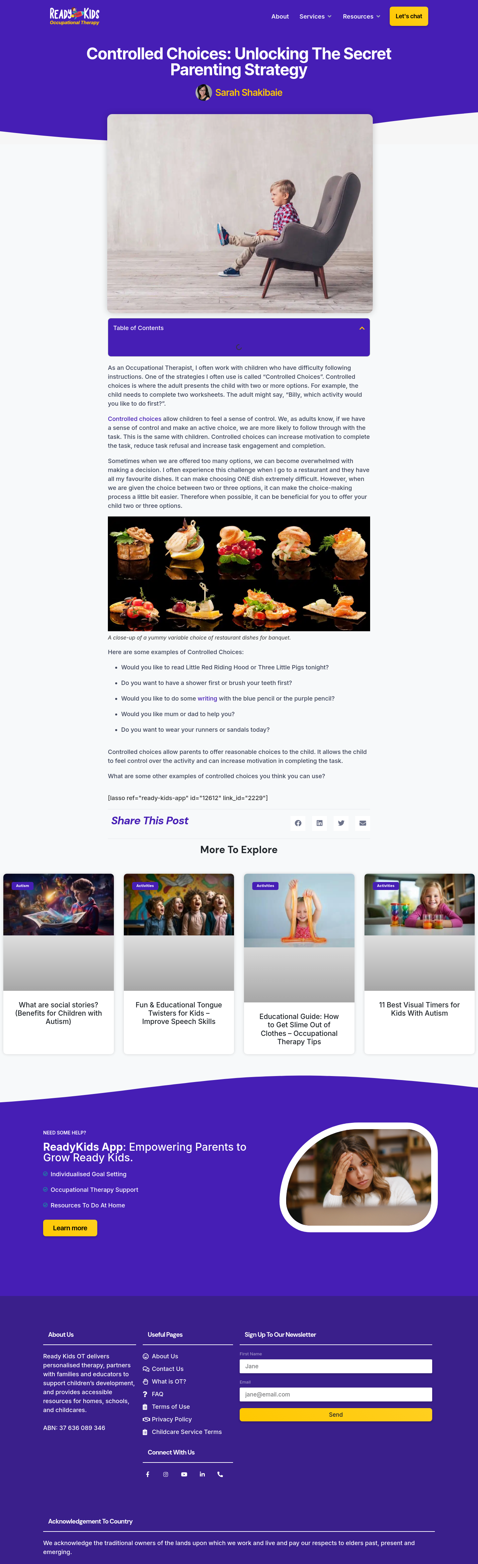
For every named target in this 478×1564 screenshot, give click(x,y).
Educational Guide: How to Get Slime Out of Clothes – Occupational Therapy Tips (299, 1029)
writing (207, 698)
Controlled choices (134, 418)
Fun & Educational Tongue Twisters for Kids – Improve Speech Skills (179, 1013)
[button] (362, 328)
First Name (251, 1355)
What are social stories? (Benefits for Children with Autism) (58, 1013)
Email (245, 1384)
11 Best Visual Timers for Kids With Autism (419, 1009)
